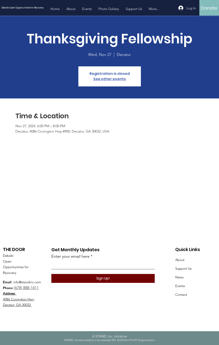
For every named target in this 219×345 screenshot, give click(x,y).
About (179, 260)
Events (180, 286)
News (179, 277)
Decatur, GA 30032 (17, 305)
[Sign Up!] (103, 278)
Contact (181, 294)
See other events (109, 79)
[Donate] (209, 8)
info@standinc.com (27, 282)
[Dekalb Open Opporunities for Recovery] (23, 7)
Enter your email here (70, 256)
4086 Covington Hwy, (19, 299)
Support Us (183, 268)
